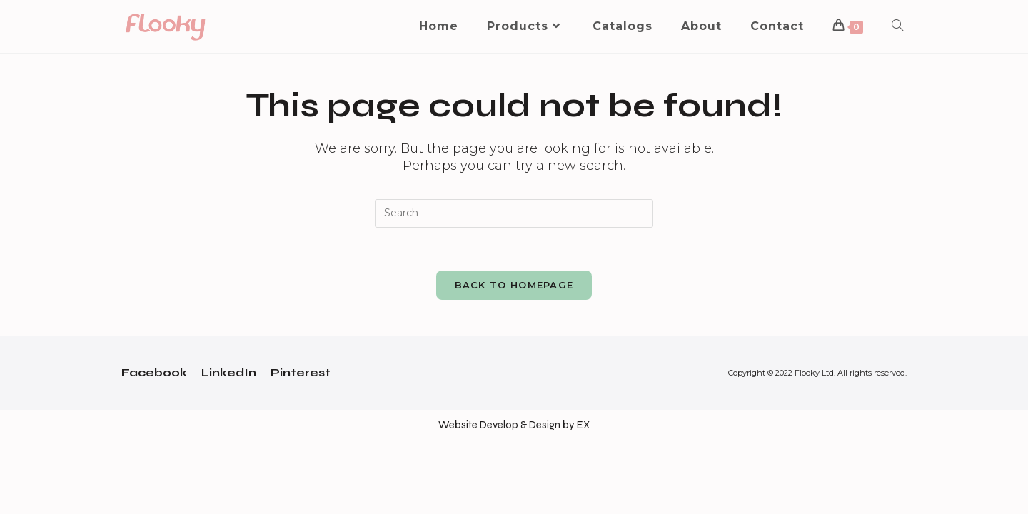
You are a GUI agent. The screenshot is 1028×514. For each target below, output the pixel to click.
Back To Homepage (514, 285)
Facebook (154, 372)
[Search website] (897, 26)
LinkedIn (228, 372)
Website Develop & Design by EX (514, 424)
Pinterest (301, 372)
